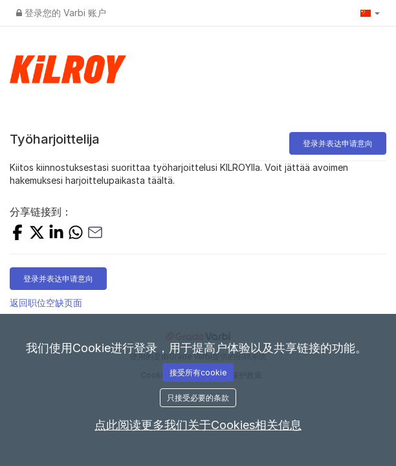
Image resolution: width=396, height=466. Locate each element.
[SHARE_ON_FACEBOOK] (17, 233)
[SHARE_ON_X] (37, 233)
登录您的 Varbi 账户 (61, 12)
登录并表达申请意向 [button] (338, 143)
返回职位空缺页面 (46, 302)
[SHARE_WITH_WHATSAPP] (75, 233)
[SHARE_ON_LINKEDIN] (56, 233)
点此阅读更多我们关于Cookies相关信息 (198, 425)
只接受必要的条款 (198, 398)
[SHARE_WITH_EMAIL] (95, 233)
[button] (370, 13)
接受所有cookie (198, 372)
